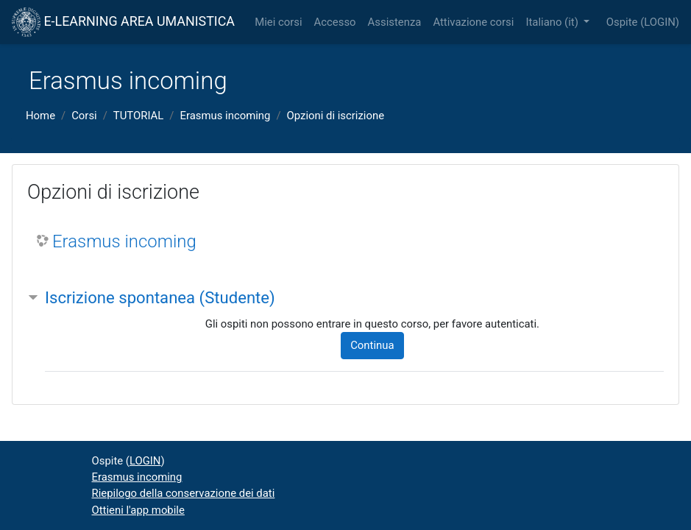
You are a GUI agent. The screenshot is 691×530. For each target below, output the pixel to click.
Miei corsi (278, 22)
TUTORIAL (138, 115)
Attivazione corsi (473, 22)
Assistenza (395, 22)
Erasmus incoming (225, 115)
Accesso (335, 22)
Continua (372, 345)
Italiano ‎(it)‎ (553, 22)
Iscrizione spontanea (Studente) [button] (160, 297)
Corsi (84, 115)
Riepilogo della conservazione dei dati (183, 493)
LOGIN (660, 22)
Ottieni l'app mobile (138, 510)
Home (40, 115)
